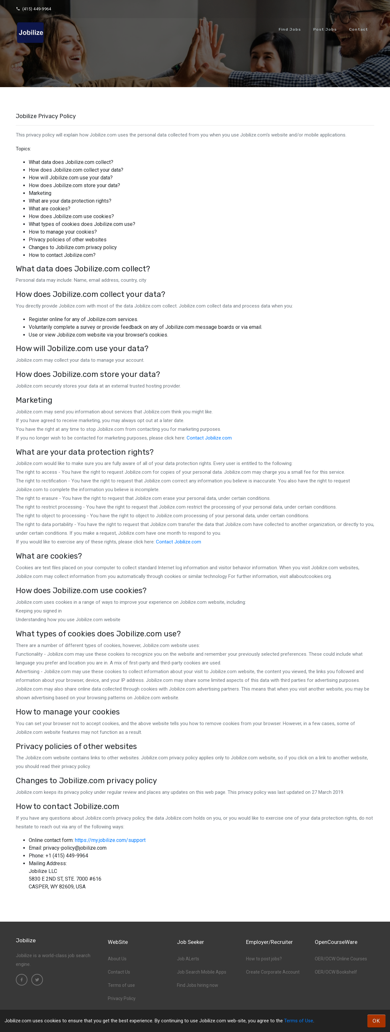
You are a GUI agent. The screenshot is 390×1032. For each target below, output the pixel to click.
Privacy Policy (122, 998)
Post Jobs (325, 29)
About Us (117, 958)
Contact (358, 29)
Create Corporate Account (273, 972)
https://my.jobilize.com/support (110, 840)
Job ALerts (188, 958)
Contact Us (119, 972)
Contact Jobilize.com (209, 438)
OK (376, 1021)
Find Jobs (290, 29)
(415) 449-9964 (33, 8)
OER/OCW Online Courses (341, 958)
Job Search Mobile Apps (201, 972)
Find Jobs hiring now (197, 985)
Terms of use (121, 985)
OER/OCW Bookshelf (336, 972)
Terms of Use (298, 1021)
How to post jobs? (264, 958)
